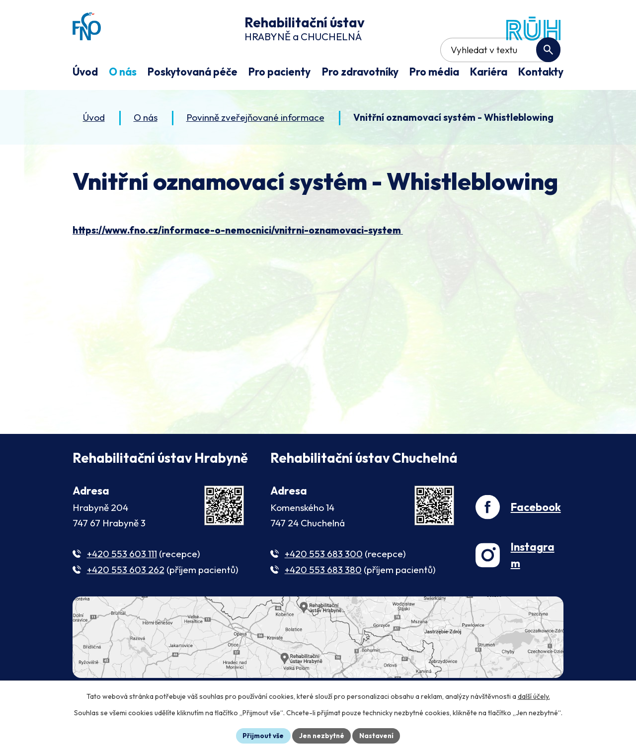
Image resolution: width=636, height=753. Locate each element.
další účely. (534, 695)
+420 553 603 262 (125, 599)
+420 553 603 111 (122, 583)
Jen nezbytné (321, 735)
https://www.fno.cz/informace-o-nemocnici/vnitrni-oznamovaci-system (238, 259)
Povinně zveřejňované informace (255, 147)
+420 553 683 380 (323, 599)
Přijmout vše (261, 735)
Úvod (94, 147)
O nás (146, 147)
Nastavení (378, 735)
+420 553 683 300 (324, 583)
